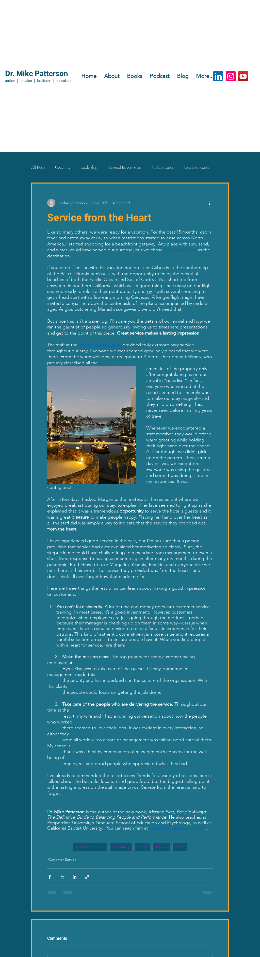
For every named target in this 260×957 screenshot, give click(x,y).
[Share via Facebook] (49, 876)
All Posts (38, 167)
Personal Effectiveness (124, 167)
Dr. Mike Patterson (36, 73)
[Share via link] (87, 876)
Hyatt (180, 847)
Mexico (161, 847)
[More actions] (210, 203)
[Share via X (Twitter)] (62, 876)
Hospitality (121, 847)
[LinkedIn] (218, 76)
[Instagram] (231, 76)
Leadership (88, 167)
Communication (197, 167)
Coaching (62, 167)
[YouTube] (243, 76)
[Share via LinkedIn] (74, 876)
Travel (142, 847)
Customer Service (90, 847)
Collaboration (163, 167)
